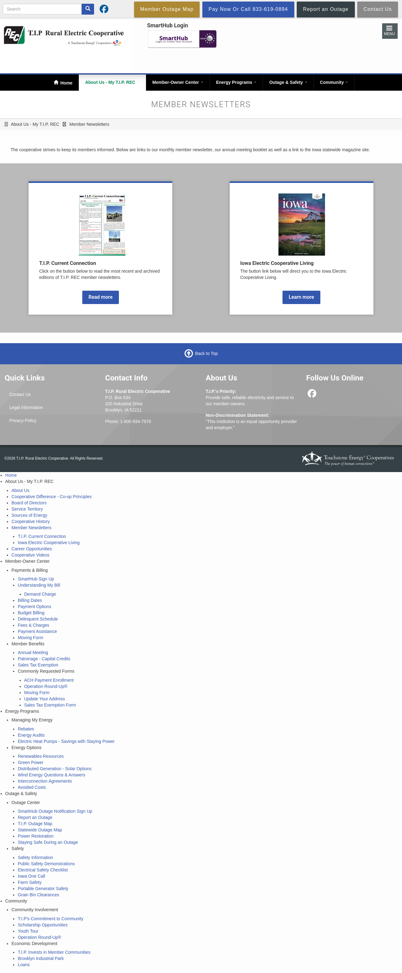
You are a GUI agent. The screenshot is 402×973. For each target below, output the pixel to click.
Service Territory (27, 509)
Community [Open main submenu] (334, 82)
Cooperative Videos (30, 554)
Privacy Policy (22, 420)
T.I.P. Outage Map (35, 823)
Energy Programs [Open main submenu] (236, 82)
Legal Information (26, 407)
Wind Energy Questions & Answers (51, 774)
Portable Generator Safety (43, 888)
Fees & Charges (33, 625)
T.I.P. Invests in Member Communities (54, 952)
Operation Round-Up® (46, 686)
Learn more (301, 297)
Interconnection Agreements (45, 781)
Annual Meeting (33, 652)
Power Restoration (35, 836)
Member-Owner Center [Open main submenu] (177, 82)
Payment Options (34, 606)
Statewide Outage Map (40, 829)
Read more (100, 297)
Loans (23, 964)
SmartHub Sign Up (36, 578)
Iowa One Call (31, 876)
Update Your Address (44, 698)
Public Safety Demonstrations (46, 863)
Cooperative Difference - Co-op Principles (51, 496)
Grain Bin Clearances (38, 894)
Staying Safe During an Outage (48, 842)
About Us (20, 490)
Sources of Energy (29, 515)
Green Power (30, 762)
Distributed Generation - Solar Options (54, 768)
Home (66, 82)
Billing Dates (30, 600)
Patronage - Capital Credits (44, 658)
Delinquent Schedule (38, 618)
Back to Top (206, 353)
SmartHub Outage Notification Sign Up (55, 811)
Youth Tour (28, 931)
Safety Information (35, 857)
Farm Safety (29, 882)
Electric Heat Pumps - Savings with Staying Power (66, 741)
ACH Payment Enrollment (49, 680)
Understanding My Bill (39, 585)
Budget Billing (31, 612)
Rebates (26, 728)
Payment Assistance (37, 631)
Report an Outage (35, 817)
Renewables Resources (41, 756)
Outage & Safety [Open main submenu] (288, 82)
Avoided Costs (32, 787)
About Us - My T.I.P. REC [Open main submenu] (112, 82)
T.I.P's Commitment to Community (50, 918)
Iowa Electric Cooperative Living (48, 542)
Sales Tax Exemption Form (50, 704)
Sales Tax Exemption (38, 664)
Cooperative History (30, 521)
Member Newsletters (31, 527)
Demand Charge (40, 594)
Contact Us (20, 394)
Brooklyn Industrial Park (41, 958)
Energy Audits (31, 735)
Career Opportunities (31, 548)
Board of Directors (29, 502)
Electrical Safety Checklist (43, 869)
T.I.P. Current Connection (42, 536)
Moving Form (30, 637)
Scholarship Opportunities (42, 924)
